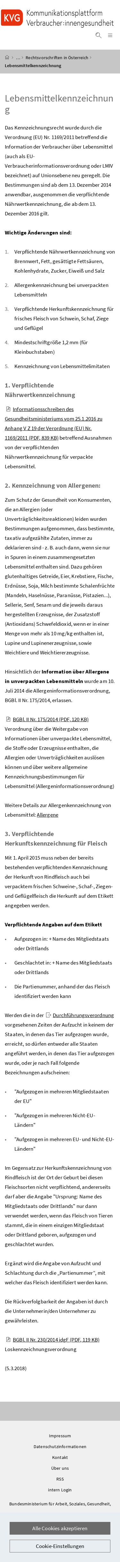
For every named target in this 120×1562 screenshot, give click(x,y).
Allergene (47, 814)
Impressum (60, 1436)
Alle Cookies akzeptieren (59, 1528)
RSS (60, 1479)
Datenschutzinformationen (60, 1446)
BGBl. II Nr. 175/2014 (47, 719)
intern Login (60, 1490)
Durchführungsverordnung (80, 1015)
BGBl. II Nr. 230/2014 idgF (53, 1339)
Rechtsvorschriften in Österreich (57, 57)
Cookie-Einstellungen (60, 1546)
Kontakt (60, 1457)
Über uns (60, 1468)
